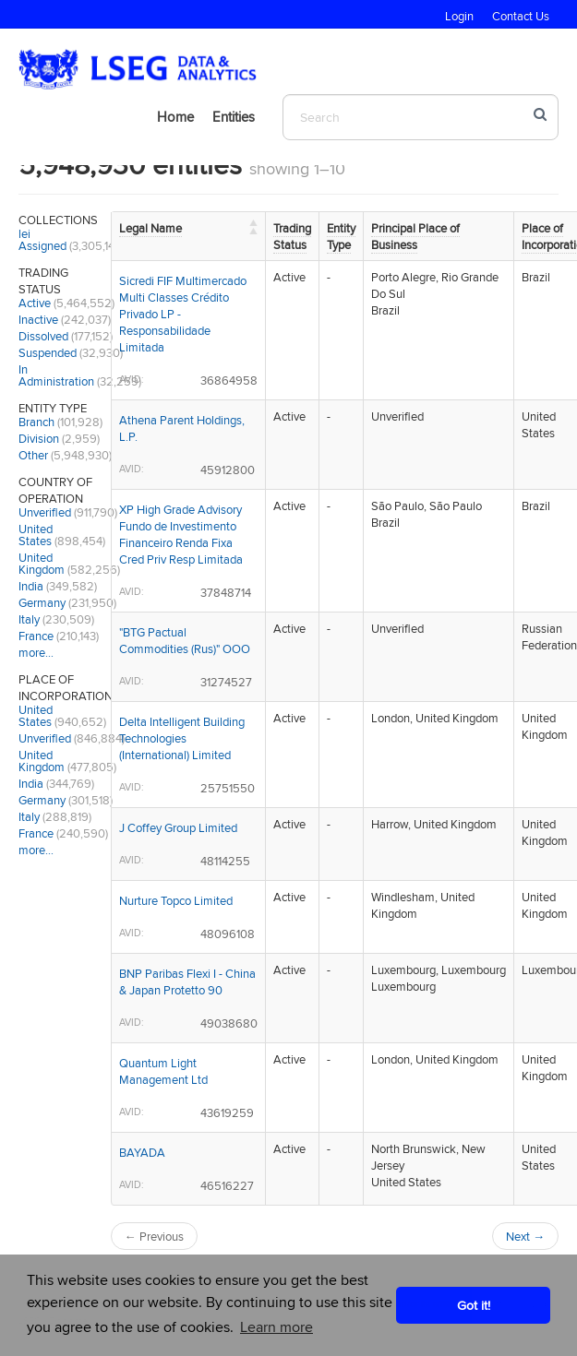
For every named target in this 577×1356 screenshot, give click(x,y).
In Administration (56, 375)
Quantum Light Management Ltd (163, 1071)
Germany (42, 602)
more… (36, 652)
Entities (233, 116)
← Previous (154, 1236)
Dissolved (43, 335)
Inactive (38, 319)
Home (175, 116)
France (36, 635)
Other (33, 454)
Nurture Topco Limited (176, 900)
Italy (29, 619)
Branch (36, 421)
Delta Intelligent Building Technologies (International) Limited (182, 738)
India (30, 585)
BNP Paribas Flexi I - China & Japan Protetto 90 (187, 981)
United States (35, 534)
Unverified (44, 512)
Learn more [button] (276, 1327)
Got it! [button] (473, 1304)
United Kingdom (41, 563)
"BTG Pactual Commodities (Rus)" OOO (184, 640)
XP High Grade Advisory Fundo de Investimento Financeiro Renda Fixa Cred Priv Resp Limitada (181, 534)
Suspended (47, 352)
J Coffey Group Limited (178, 827)
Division (38, 438)
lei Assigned (42, 239)
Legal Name (150, 228)
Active (34, 302)
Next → (525, 1236)
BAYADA (142, 1152)
